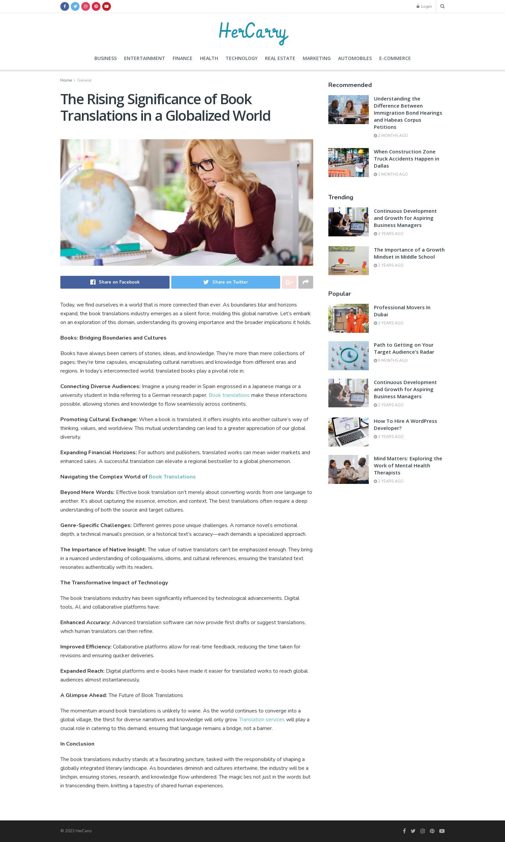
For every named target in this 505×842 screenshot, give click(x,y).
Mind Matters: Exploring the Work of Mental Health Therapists (408, 465)
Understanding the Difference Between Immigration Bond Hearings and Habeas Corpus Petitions (408, 112)
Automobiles (355, 58)
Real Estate (280, 58)
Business (105, 58)
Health (209, 58)
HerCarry (252, 30)
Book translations (230, 395)
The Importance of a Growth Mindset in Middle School (409, 253)
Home (66, 80)
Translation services (262, 719)
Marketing (317, 58)
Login (424, 6)
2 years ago (389, 233)
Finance (182, 58)
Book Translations (172, 477)
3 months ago (391, 174)
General (84, 80)
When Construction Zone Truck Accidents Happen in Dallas (406, 158)
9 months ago (391, 360)
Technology (242, 58)
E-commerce (395, 58)
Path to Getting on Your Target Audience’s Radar (404, 348)
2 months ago (391, 135)
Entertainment (144, 58)
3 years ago (389, 323)
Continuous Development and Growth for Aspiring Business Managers (405, 217)
